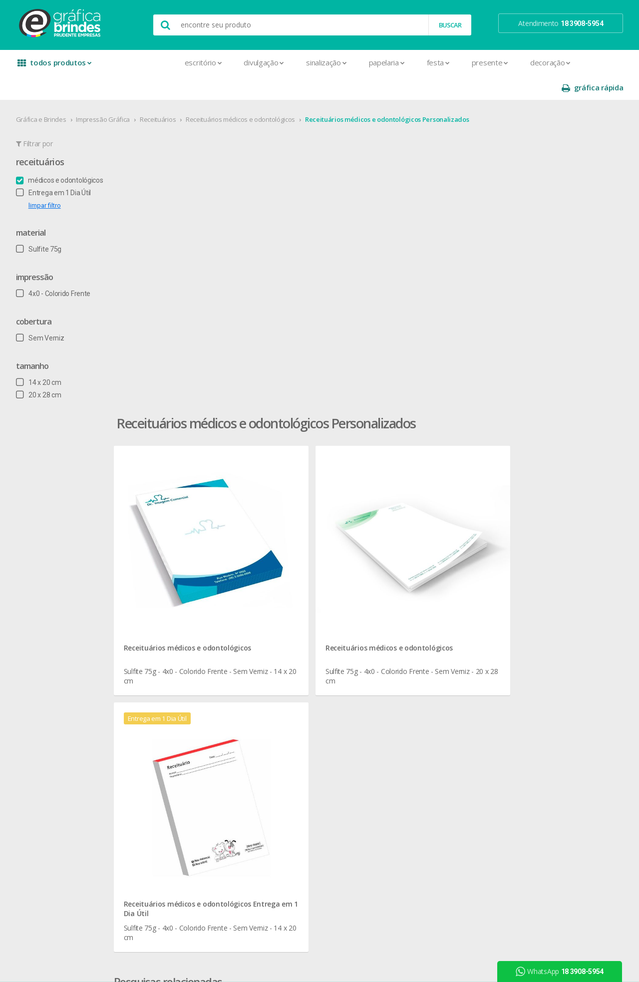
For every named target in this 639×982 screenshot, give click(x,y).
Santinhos (165, 834)
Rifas (157, 810)
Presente (421, 62)
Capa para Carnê (175, 606)
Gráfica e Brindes (45, 94)
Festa (369, 62)
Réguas (280, 654)
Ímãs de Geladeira (177, 714)
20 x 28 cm (42, 370)
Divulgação (195, 62)
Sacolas (162, 822)
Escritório (134, 62)
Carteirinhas (168, 654)
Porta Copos (289, 642)
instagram (531, 559)
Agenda (161, 558)
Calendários (168, 594)
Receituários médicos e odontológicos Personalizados (391, 94)
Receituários (162, 94)
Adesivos (164, 546)
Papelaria (318, 62)
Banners (162, 570)
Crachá (160, 666)
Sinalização (257, 62)
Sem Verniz (44, 313)
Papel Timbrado (173, 750)
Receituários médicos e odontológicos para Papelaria (259, 422)
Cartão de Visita (173, 630)
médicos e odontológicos (63, 155)
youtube (529, 571)
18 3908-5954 (417, 649)
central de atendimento (426, 546)
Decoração (481, 62)
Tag (155, 858)
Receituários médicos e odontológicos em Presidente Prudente (275, 398)
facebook (530, 546)
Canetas (282, 570)
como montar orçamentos (431, 594)
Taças (278, 690)
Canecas (283, 558)
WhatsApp (564, 971)
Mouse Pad (287, 630)
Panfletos (164, 738)
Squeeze (283, 678)
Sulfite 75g (42, 224)
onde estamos (52, 558)
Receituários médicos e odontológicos (244, 94)
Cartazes (163, 642)
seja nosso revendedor (66, 570)
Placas (160, 774)
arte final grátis (533, 626)
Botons (281, 546)
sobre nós (45, 546)
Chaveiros (285, 582)
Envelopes (166, 678)
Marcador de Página (181, 726)
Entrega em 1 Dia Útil (57, 168)
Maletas (282, 618)
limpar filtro (48, 180)
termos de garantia (419, 558)
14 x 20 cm (42, 357)
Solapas (162, 846)
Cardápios (165, 618)
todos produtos (55, 66)
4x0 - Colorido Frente (57, 269)
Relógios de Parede (299, 666)
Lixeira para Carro (295, 606)
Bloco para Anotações (184, 582)
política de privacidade (424, 582)
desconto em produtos (545, 638)
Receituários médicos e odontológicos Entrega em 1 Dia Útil (546, 296)
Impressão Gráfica (107, 94)
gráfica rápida (588, 62)
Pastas (160, 762)
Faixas (159, 690)
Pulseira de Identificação (187, 786)
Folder (159, 702)
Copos (280, 594)
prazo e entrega (414, 570)
